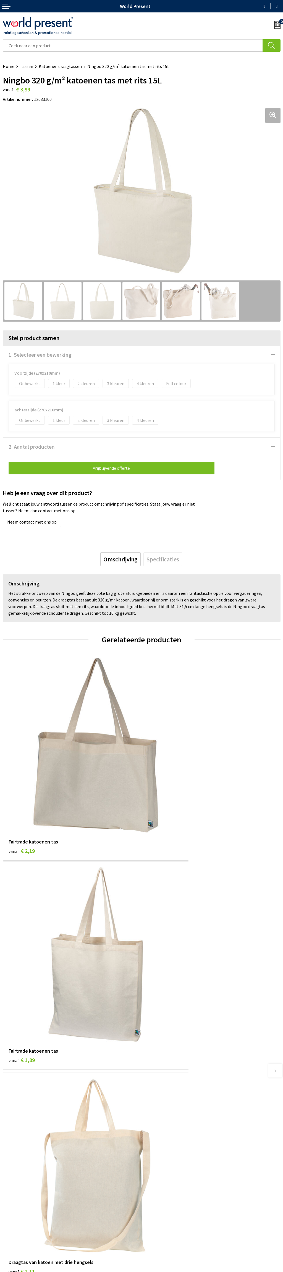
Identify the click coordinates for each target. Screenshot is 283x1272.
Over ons (152, 1123)
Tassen (26, 66)
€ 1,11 (22, 967)
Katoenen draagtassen (60, 66)
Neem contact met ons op (32, 522)
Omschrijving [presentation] (120, 559)
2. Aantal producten (32, 446)
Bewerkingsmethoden (165, 1157)
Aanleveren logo (159, 1165)
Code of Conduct (159, 1140)
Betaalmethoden (19, 1217)
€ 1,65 (160, 967)
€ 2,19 (22, 803)
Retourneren (15, 1225)
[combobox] (133, 45)
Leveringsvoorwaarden (165, 1148)
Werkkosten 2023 (160, 1131)
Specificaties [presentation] (162, 559)
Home (8, 66)
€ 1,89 (160, 803)
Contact (10, 1208)
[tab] (120, 559)
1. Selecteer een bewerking (40, 354)
